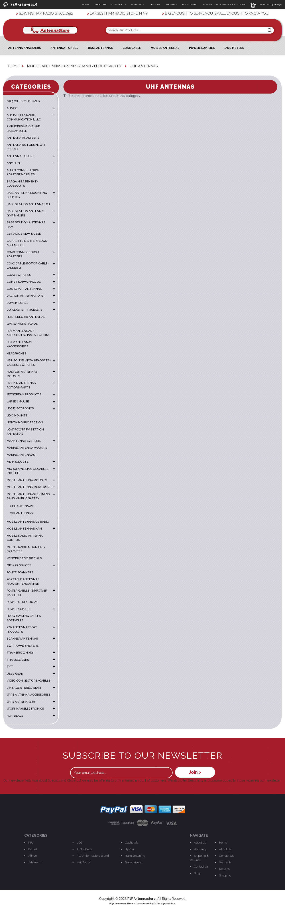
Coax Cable (131, 48)
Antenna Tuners (64, 48)
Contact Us (119, 4)
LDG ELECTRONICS (20, 408)
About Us (100, 4)
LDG (79, 842)
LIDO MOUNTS (17, 415)
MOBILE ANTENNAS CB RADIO (28, 521)
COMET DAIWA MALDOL (24, 281)
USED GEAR (15, 673)
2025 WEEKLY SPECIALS (23, 101)
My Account (190, 4)
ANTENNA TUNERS (20, 156)
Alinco (32, 855)
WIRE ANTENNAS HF (21, 701)
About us (200, 842)
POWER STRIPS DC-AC (22, 602)
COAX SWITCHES (19, 274)
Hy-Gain (130, 849)
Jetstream (34, 862)
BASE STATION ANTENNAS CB (28, 204)
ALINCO (12, 108)
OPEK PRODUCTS (19, 565)
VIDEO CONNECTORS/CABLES (28, 680)
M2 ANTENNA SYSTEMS (24, 440)
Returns (155, 4)
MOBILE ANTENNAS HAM (24, 528)
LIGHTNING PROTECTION (25, 422)
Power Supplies (202, 48)
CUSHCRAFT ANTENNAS (24, 288)
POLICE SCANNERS (20, 572)
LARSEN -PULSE (18, 401)
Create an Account (232, 4)
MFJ (30, 842)
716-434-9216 (20, 4)
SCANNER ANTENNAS (22, 638)
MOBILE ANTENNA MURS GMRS (29, 487)
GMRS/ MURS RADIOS (22, 323)
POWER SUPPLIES (19, 608)
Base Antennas (100, 48)
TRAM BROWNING (20, 652)
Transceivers (133, 862)
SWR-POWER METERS (23, 645)
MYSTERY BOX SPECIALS (24, 558)
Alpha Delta (84, 849)
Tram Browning (135, 855)
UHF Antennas (21, 506)
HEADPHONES (16, 353)
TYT (10, 666)
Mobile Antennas (165, 48)
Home (85, 4)
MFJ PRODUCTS (17, 461)
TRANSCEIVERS (18, 659)
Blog (197, 873)
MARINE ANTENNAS (21, 454)
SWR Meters (234, 48)
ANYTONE (14, 163)
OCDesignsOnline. (164, 903)
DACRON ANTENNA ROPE (25, 295)
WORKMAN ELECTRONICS (25, 708)
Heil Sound (84, 862)
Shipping (171, 4)
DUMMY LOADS (17, 302)
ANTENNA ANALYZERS (24, 48)
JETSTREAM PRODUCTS (24, 394)
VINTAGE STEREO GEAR (24, 687)
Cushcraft (131, 842)
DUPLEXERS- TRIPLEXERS (24, 309)
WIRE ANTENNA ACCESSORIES (28, 694)
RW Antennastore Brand (93, 855)
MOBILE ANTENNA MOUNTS (27, 480)
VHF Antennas (21, 513)
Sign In (207, 4)
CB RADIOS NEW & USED (24, 233)
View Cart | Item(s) (266, 4)
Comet (32, 849)
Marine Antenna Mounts (27, 447)
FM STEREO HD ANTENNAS (26, 316)
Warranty (137, 4)
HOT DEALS (15, 715)
